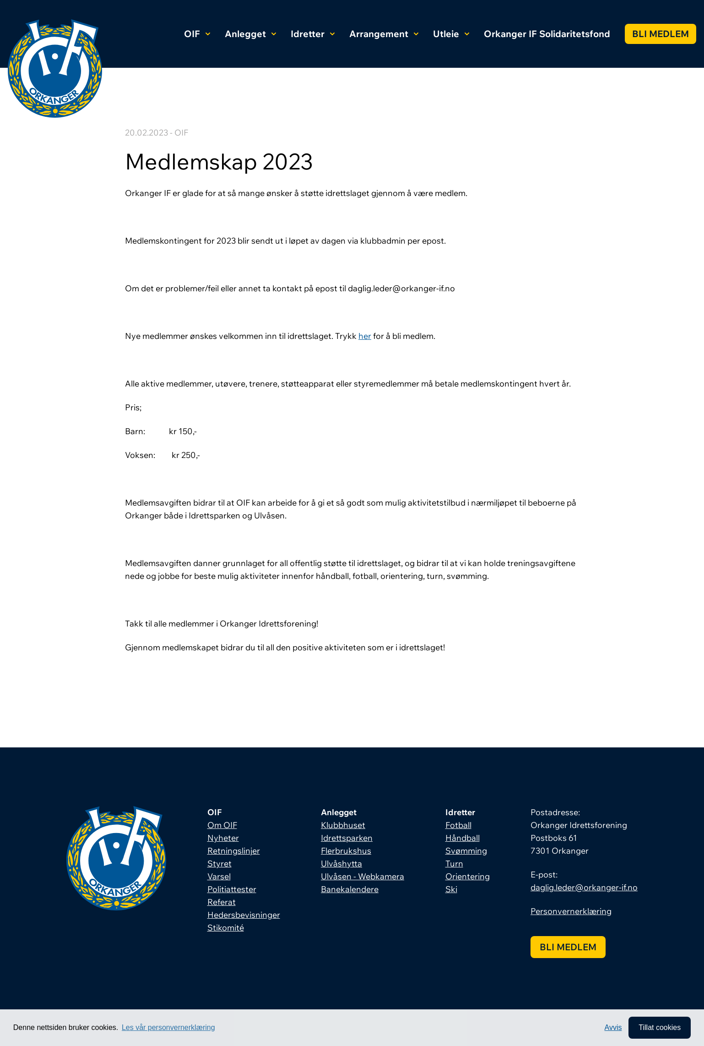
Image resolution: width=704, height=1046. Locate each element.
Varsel (219, 876)
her (364, 336)
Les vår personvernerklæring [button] (168, 1027)
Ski (451, 889)
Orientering (467, 876)
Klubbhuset (343, 825)
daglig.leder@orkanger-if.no (584, 887)
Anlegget (250, 33)
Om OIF (222, 825)
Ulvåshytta (341, 863)
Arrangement (383, 33)
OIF (197, 33)
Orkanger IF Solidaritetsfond (547, 33)
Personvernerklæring (571, 911)
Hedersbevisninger (243, 915)
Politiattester (231, 889)
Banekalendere (350, 889)
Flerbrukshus (346, 850)
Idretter (313, 33)
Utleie (451, 33)
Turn (454, 863)
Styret (219, 863)
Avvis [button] (613, 1027)
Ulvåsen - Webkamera (362, 876)
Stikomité (225, 927)
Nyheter (223, 838)
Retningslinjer (233, 850)
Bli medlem (660, 33)
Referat (221, 902)
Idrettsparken (347, 838)
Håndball (462, 838)
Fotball (458, 825)
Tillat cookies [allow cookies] (660, 1027)
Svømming (466, 850)
